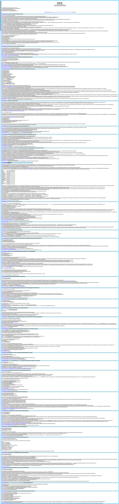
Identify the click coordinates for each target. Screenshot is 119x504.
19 (63, 12)
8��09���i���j (5, 162)
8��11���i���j (5, 221)
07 (55, 12)
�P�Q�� (11, 216)
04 (53, 12)
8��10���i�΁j (4, 201)
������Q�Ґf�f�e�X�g (12, 117)
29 (70, 12)
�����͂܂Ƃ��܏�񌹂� (10, 98)
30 (71, 12)
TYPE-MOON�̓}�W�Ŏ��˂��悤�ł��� (19, 286)
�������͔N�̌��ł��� (7, 390)
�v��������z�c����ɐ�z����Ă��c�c (10, 86)
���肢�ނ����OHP (6, 220)
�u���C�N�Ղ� (5, 160)
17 (62, 12)
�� (50, 12)
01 (51, 12)
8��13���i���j (5, 238)
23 (66, 12)
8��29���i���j (5, 467)
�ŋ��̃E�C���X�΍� (6, 327)
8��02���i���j (5, 46)
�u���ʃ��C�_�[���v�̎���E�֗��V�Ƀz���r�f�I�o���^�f (13, 408)
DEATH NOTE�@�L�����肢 (7, 267)
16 (61, 12)
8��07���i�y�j (5, 134)
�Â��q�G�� (9, 159)
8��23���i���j (5, 370)
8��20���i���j (5, 328)
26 (68, 12)
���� (7, 297)
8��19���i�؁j (4, 316)
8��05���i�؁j (4, 100)
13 (59, 12)
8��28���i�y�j (5, 452)
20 (64, 12)
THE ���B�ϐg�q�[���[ (7, 66)
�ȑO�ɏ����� (13, 424)
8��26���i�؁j (4, 426)
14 (60, 12)
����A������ (15, 323)
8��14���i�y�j (5, 251)
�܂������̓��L (5, 131)
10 (57, 12)
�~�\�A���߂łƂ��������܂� (8, 65)
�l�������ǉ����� (6, 424)
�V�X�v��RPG (5, 55)
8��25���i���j (5, 410)
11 (58, 12)
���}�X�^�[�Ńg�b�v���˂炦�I (8, 67)
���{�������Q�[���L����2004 (9, 359)
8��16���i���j (5, 287)
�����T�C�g (23, 131)
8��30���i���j (5, 482)
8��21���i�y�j (5, 352)
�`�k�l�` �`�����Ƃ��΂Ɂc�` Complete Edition (9, 219)
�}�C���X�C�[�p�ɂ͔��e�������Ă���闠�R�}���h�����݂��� (14, 423)
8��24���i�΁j (4, 391)
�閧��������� (6, 502)
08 (56, 12)
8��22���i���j (5, 360)
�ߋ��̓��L (46, 12)
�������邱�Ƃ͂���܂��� (7, 388)
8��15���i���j (5, 276)
